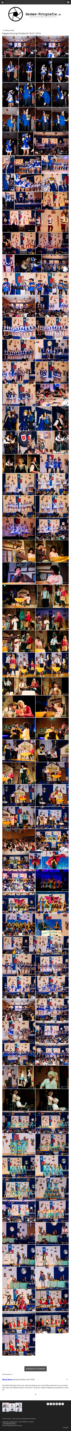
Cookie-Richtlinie (22, 1421)
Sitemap (30, 1421)
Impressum (5, 1421)
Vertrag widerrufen (9, 1423)
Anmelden (66, 1427)
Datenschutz (13, 1421)
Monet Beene (7, 1379)
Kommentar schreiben (35, 1369)
